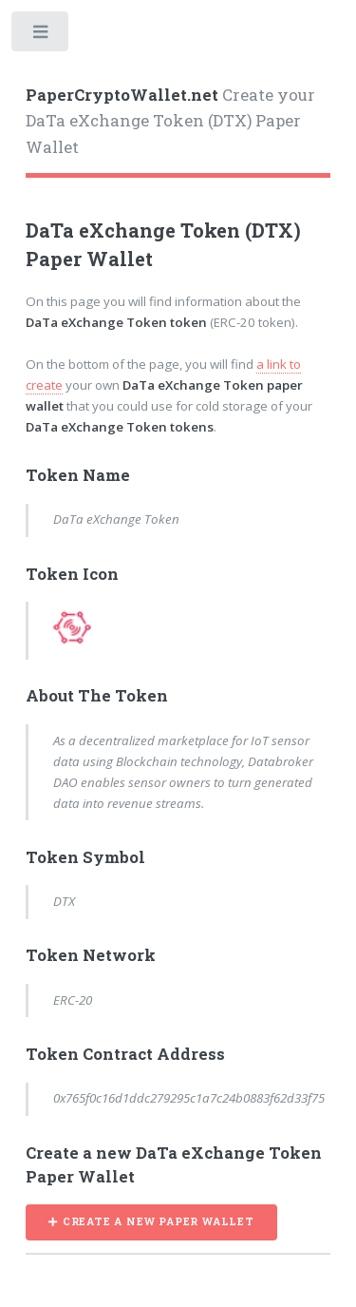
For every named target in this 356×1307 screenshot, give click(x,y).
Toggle (41, 35)
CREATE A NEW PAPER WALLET (158, 1221)
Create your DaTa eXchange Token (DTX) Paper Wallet (170, 121)
